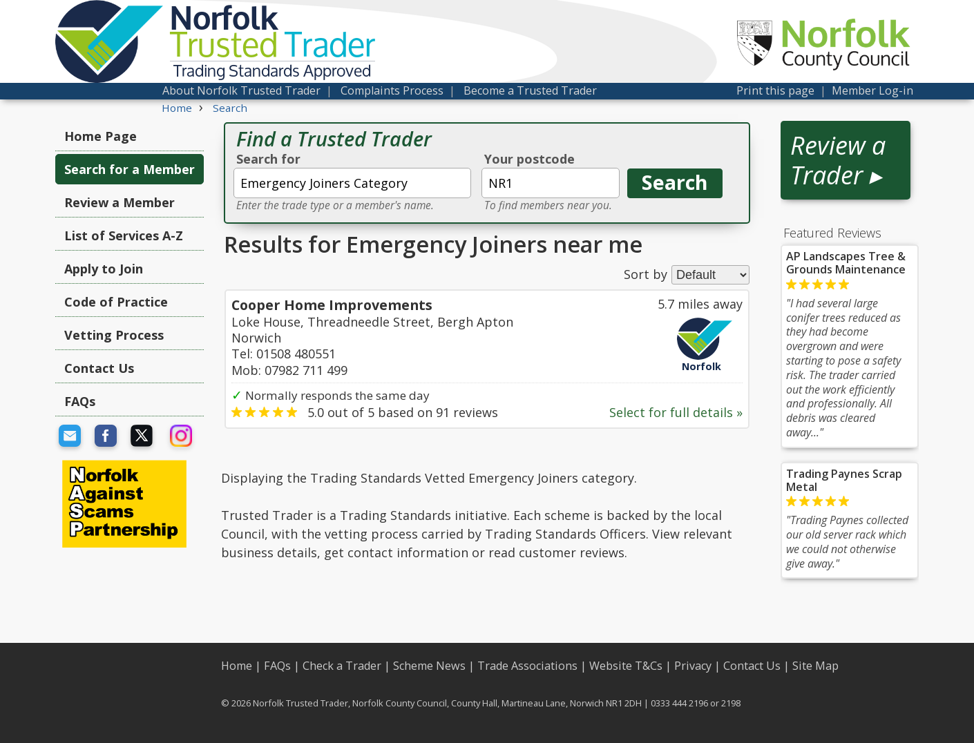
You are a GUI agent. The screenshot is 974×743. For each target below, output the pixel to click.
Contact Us (99, 368)
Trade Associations (527, 665)
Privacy (693, 665)
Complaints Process (392, 90)
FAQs (79, 401)
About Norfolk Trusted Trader (241, 90)
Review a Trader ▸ (838, 160)
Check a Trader (342, 665)
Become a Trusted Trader (530, 90)
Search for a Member (129, 169)
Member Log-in (872, 90)
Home (236, 665)
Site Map (815, 665)
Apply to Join (103, 268)
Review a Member (119, 202)
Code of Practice (116, 301)
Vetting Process (114, 335)
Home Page (100, 136)
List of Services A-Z (123, 235)
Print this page (775, 90)
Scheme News (429, 665)
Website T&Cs (625, 665)
